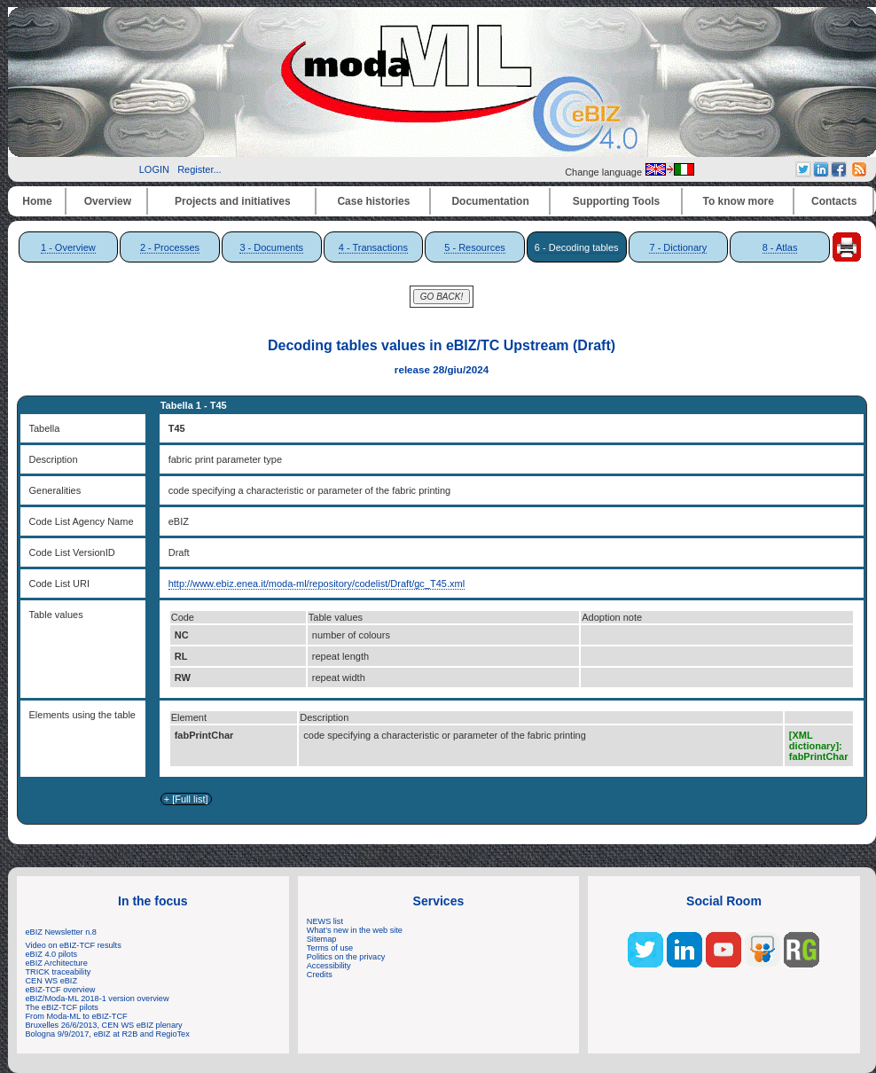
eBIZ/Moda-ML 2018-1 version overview (97, 998)
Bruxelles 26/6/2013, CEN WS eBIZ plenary (104, 1025)
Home (36, 201)
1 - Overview (68, 247)
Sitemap (322, 939)
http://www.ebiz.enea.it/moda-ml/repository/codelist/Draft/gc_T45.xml (316, 583)
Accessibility (329, 965)
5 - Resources (474, 247)
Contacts (833, 201)
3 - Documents (271, 247)
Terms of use (330, 948)
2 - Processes (169, 247)
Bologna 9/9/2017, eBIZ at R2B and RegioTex (108, 1034)
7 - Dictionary (678, 247)
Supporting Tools (616, 201)
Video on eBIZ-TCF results (75, 945)
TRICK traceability (58, 971)
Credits (319, 974)
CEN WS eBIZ (52, 980)
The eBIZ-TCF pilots (62, 1007)
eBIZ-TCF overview (61, 989)
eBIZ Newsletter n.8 (61, 932)
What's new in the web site (355, 930)
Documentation (489, 201)
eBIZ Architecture (57, 963)
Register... (199, 169)
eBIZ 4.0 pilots (52, 954)
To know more (738, 201)
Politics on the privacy (346, 956)
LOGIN (154, 169)
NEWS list (325, 921)
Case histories (373, 201)
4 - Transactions (373, 247)
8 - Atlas (780, 247)
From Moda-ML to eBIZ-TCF (77, 1016)
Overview (107, 201)
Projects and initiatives (233, 201)
